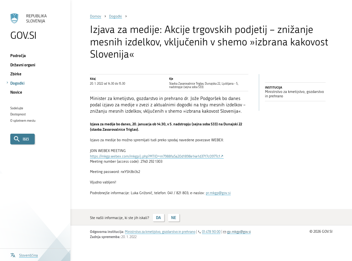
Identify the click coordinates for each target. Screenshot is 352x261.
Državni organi (22, 65)
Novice (16, 92)
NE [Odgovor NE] (173, 217)
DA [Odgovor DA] (158, 217)
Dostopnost (18, 114)
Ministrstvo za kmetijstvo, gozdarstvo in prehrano (160, 232)
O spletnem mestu (22, 120)
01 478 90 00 (211, 232)
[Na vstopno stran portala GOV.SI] (35, 26)
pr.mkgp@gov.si (218, 193)
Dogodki (17, 83)
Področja (18, 55)
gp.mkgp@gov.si (239, 232)
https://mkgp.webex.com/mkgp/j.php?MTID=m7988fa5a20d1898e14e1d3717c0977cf (155, 156)
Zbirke (16, 74)
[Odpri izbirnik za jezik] (24, 255)
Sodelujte (16, 108)
